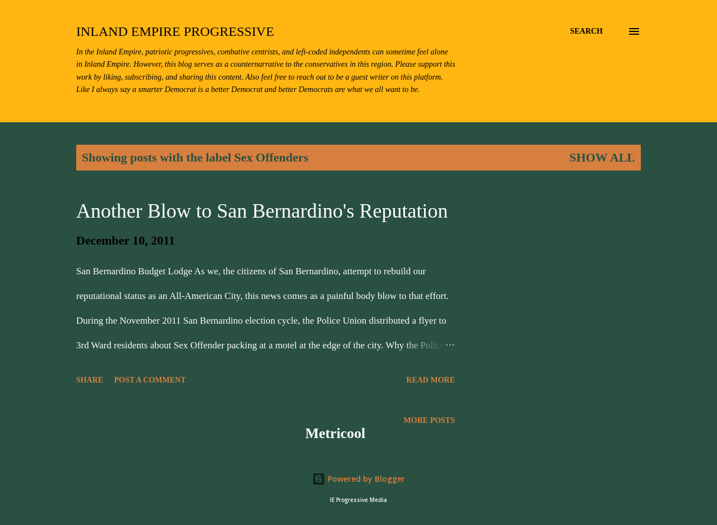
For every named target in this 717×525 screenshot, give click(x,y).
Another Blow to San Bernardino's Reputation (262, 211)
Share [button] (89, 380)
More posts (429, 420)
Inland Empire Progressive (175, 31)
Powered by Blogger (358, 478)
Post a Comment (150, 380)
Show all (602, 157)
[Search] (586, 31)
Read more (430, 380)
